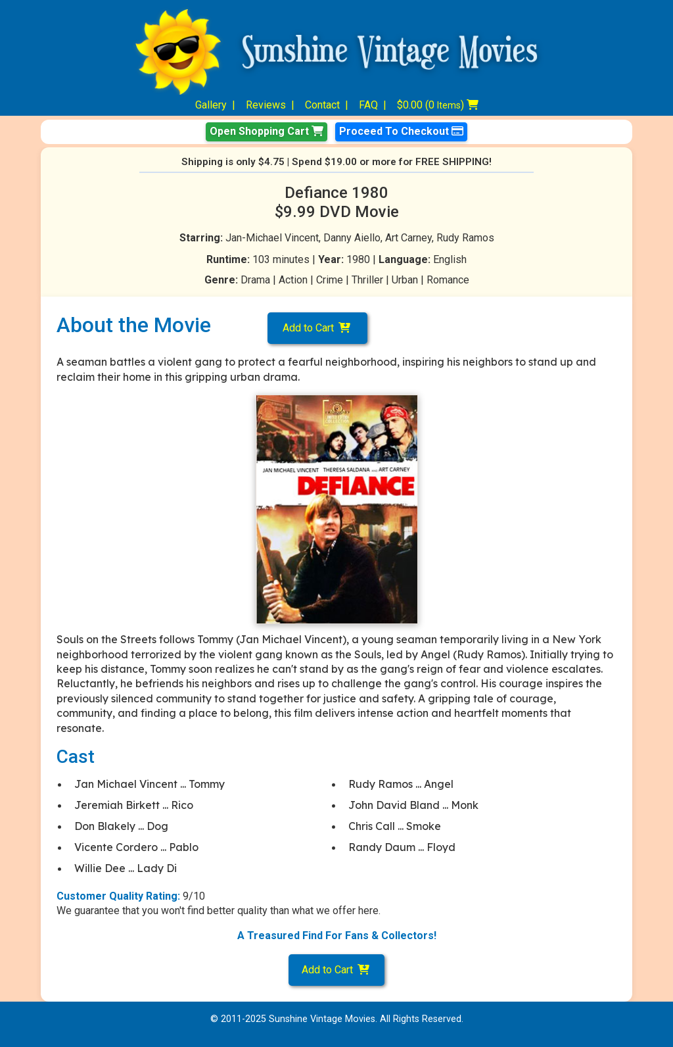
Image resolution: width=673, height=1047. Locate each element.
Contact (322, 105)
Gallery (211, 105)
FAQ (368, 105)
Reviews (266, 105)
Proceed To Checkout (401, 131)
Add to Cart (317, 328)
